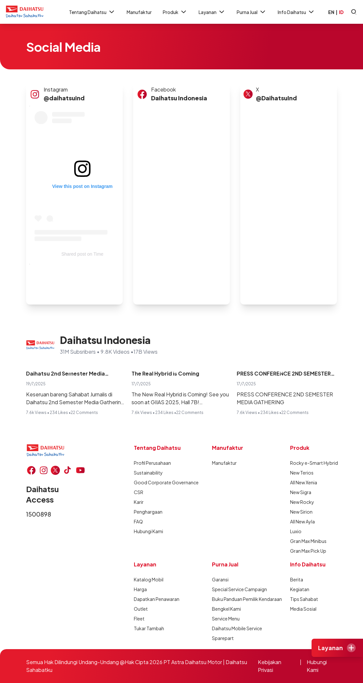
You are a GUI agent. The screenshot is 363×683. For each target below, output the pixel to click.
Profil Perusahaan (152, 463)
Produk (175, 12)
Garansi (220, 579)
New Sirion (301, 512)
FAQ (138, 521)
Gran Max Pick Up (308, 551)
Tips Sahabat (304, 599)
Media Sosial (303, 609)
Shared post (73, 254)
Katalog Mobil (148, 579)
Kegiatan (299, 589)
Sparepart (223, 638)
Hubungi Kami (148, 531)
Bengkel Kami (226, 609)
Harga (140, 589)
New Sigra (300, 492)
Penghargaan (148, 512)
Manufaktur (139, 12)
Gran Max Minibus (308, 541)
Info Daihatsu (296, 12)
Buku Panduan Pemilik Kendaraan (235, 599)
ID (341, 12)
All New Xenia (303, 482)
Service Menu (226, 618)
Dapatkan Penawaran (156, 599)
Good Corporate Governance (157, 482)
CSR (138, 492)
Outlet (141, 609)
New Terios (302, 473)
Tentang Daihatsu (92, 12)
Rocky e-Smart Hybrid (313, 463)
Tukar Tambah (149, 628)
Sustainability (148, 473)
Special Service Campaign (235, 589)
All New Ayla (302, 521)
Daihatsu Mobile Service (235, 628)
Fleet (139, 618)
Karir (139, 502)
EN (331, 12)
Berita (296, 579)
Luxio (295, 531)
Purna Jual (252, 12)
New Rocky (302, 502)
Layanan (212, 12)
